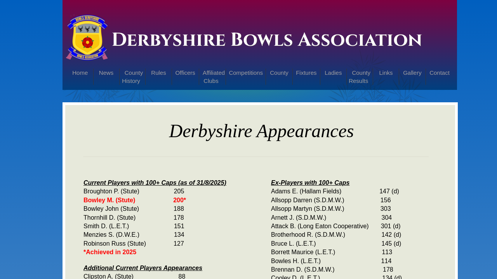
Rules (158, 72)
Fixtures (306, 72)
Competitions (246, 72)
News (106, 72)
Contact (439, 72)
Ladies (333, 72)
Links (386, 72)
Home (80, 72)
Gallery (412, 72)
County (279, 72)
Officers (185, 72)
